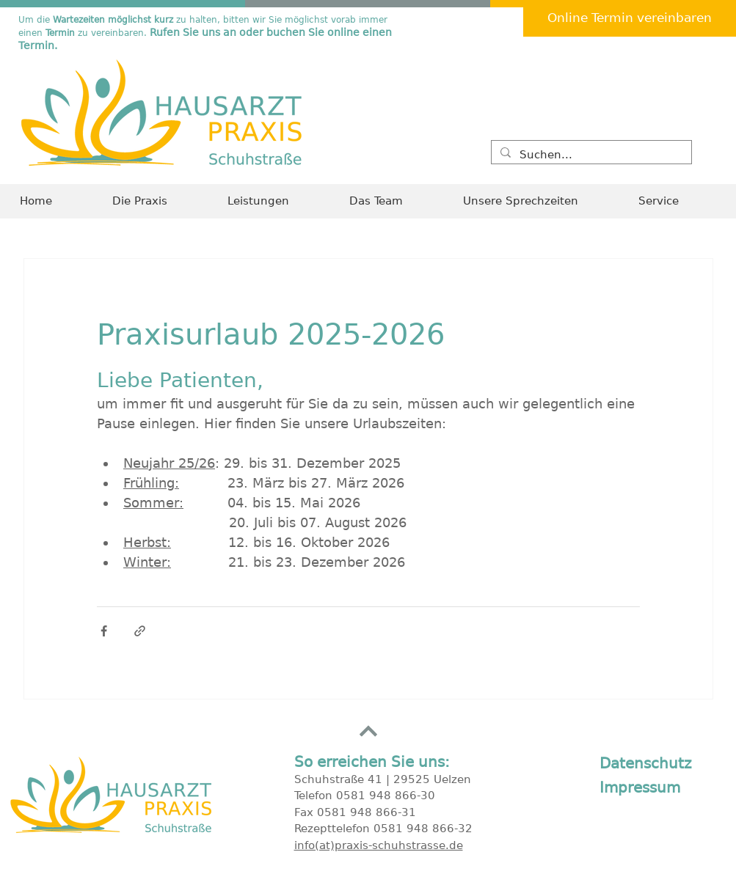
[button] (677, 201)
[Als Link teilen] (140, 631)
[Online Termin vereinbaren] (629, 18)
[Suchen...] (590, 155)
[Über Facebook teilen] (104, 631)
